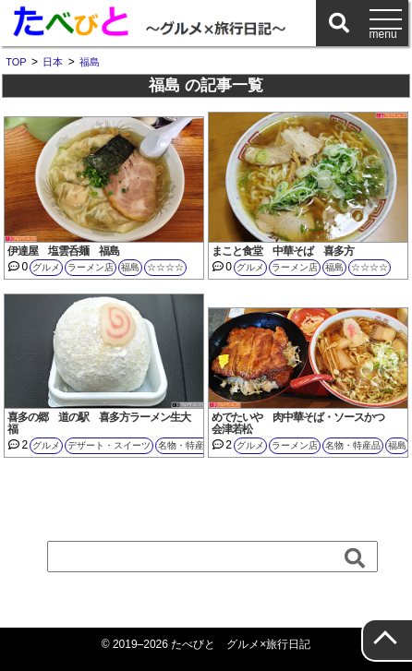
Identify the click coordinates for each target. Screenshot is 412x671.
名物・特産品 (185, 445)
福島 (130, 267)
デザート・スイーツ (109, 445)
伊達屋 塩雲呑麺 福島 (63, 251)
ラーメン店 (90, 267)
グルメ (46, 267)
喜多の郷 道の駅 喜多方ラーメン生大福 (98, 423)
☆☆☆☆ (165, 267)
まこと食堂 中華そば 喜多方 (283, 251)
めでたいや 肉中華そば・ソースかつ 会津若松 (303, 423)
